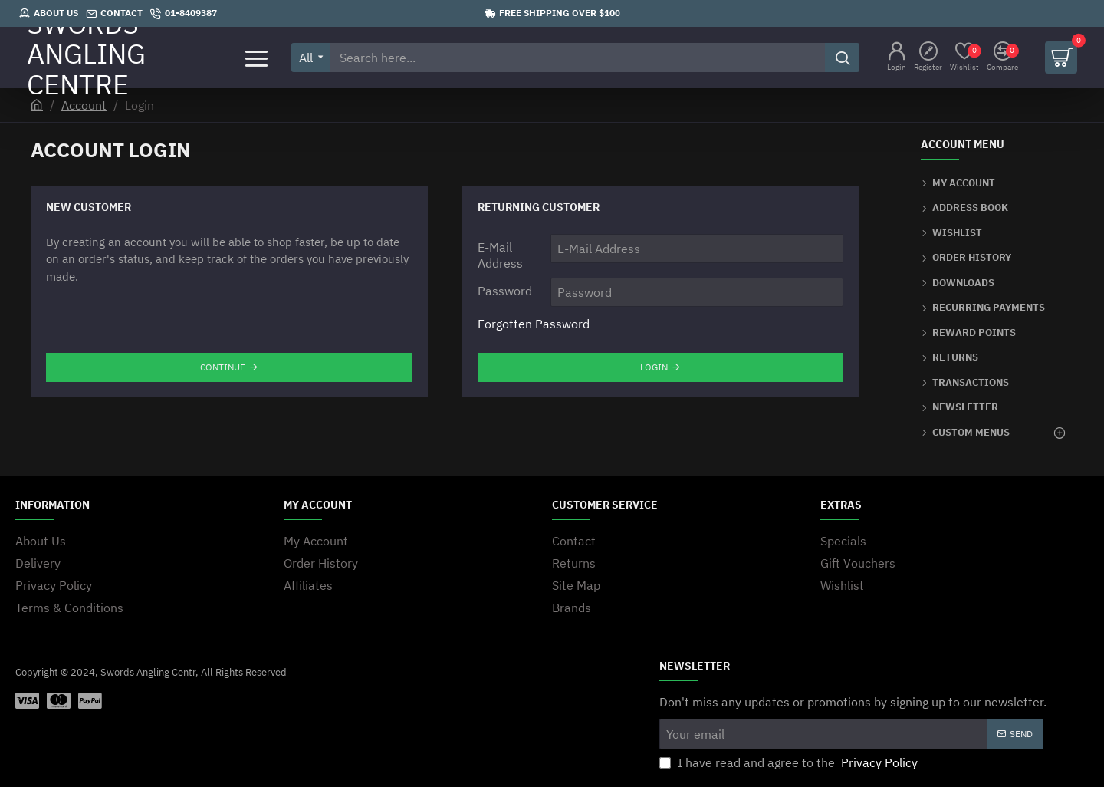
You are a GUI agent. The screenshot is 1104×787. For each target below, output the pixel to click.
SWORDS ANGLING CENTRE (86, 57)
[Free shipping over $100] (552, 13)
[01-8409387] (183, 13)
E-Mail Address (500, 255)
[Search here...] (842, 57)
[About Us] (48, 13)
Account (84, 105)
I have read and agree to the (790, 762)
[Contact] (114, 13)
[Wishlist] (964, 57)
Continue (222, 367)
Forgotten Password (534, 323)
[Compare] (1002, 57)
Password (505, 290)
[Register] (928, 57)
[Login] (896, 57)
